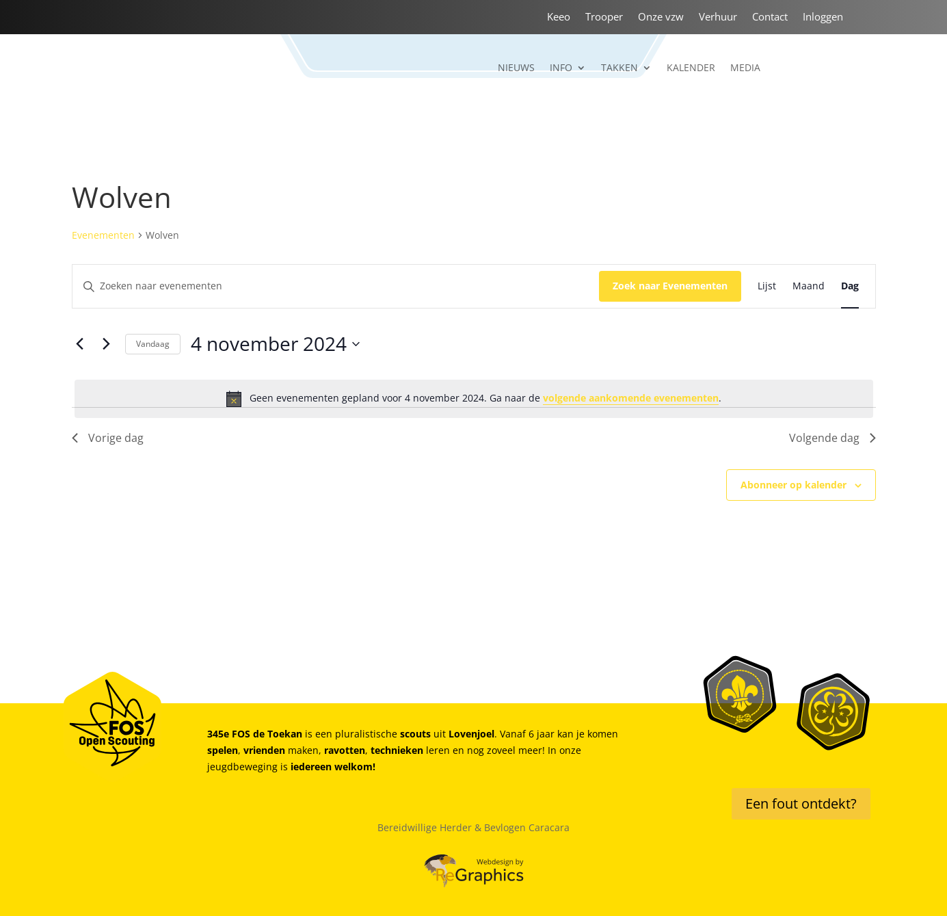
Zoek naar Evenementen (670, 285)
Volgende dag (832, 437)
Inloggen (823, 17)
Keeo (558, 17)
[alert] (474, 399)
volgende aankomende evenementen (631, 397)
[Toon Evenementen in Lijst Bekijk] (767, 286)
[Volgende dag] (106, 344)
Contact (770, 17)
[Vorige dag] (80, 344)
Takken (619, 68)
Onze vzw (661, 17)
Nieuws (516, 68)
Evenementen (103, 234)
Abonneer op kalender (793, 484)
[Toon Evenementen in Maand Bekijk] (808, 286)
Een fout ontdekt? (801, 803)
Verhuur (718, 17)
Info (561, 68)
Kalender (691, 68)
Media (745, 68)
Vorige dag (108, 437)
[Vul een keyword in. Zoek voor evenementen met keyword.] (335, 286)
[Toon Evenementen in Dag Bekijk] (850, 286)
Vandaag (153, 344)
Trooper (604, 17)
